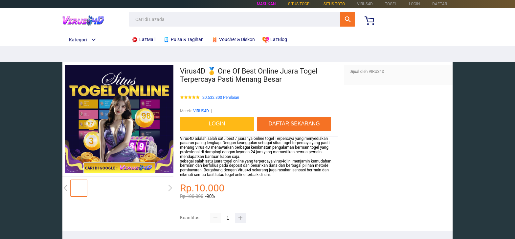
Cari (347, 19)
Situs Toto (334, 4)
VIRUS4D (201, 111)
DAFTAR (439, 4)
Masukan (266, 4)
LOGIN (414, 4)
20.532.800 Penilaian (220, 98)
